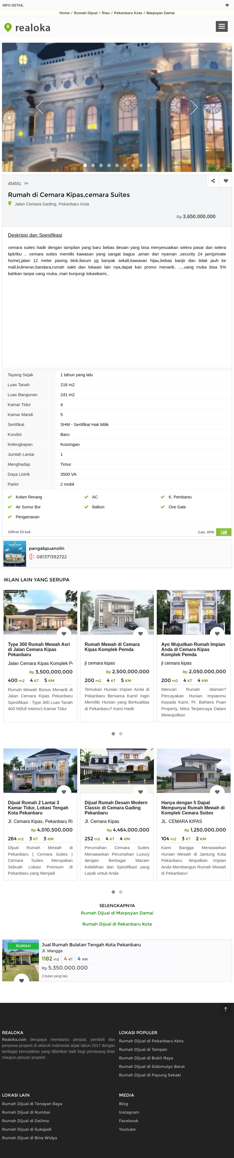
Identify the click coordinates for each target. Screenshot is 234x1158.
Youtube (127, 1129)
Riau (106, 13)
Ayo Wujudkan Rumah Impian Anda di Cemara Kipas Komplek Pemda (193, 649)
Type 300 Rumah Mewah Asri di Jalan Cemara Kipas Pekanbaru (39, 649)
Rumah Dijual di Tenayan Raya (32, 1103)
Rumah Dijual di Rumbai (26, 1112)
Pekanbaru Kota (128, 13)
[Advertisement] (117, 319)
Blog (123, 1103)
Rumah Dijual (86, 13)
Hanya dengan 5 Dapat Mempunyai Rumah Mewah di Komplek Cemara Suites (193, 807)
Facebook (128, 1120)
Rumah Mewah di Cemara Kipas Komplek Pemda (112, 647)
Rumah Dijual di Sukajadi (26, 1129)
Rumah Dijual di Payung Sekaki (150, 1075)
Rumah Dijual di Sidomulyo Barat (152, 1066)
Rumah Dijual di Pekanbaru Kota (151, 1040)
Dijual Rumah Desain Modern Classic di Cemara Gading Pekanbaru (116, 807)
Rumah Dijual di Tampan (143, 1049)
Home (65, 13)
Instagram (129, 1112)
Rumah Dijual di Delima (25, 1120)
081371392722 (48, 557)
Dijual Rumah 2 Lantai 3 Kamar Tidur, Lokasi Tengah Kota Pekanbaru (38, 807)
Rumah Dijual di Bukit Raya (146, 1058)
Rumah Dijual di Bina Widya (29, 1137)
